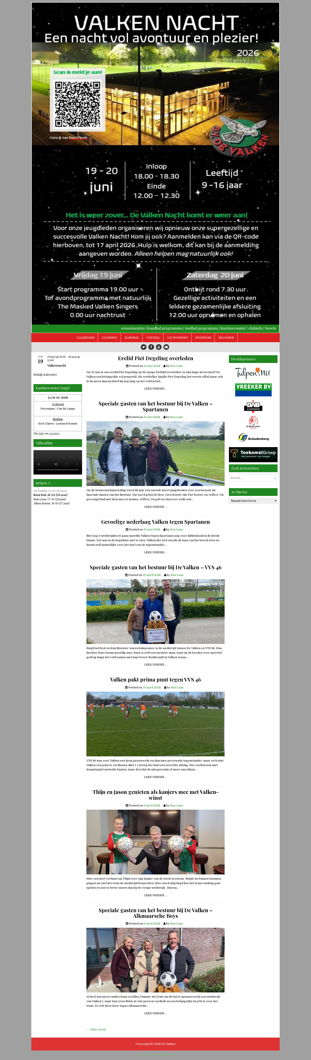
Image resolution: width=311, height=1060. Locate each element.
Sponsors (203, 337)
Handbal (132, 337)
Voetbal (153, 337)
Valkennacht (56, 365)
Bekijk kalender (45, 374)
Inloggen (226, 337)
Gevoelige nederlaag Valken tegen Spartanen (155, 521)
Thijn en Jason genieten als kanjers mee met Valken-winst (156, 794)
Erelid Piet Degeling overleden (155, 358)
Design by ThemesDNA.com (155, 1054)
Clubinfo (109, 337)
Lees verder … (157, 389)
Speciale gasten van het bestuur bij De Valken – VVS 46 (155, 567)
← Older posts (96, 1029)
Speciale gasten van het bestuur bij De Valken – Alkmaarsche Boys (156, 913)
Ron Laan (176, 366)
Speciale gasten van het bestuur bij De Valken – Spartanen (156, 406)
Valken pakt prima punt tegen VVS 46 (155, 679)
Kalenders (86, 337)
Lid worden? (177, 337)
